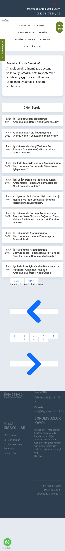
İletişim (36, 46)
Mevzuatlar (10, 423)
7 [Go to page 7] (25, 339)
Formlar (45, 39)
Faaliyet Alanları (25, 39)
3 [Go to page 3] (34, 335)
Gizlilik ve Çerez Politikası (13, 434)
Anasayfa (24, 25)
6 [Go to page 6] (15, 339)
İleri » (31, 280)
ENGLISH (56, 4)
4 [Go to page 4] (44, 335)
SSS (26, 46)
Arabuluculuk (26, 32)
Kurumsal (40, 25)
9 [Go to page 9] (43, 339)
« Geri (17, 280)
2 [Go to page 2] (25, 335)
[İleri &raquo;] (34, 364)
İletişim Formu (12, 441)
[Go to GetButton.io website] (7, 548)
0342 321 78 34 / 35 (48, 13)
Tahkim (43, 32)
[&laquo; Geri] (34, 311)
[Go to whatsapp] (7, 542)
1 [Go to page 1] (15, 335)
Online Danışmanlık (60, 27)
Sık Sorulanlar (12, 428)
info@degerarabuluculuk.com (43, 8)
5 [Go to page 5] (53, 335)
